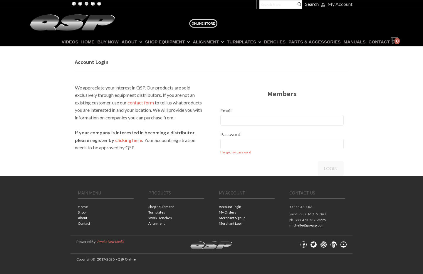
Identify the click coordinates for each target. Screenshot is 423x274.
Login (331, 168)
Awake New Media (110, 241)
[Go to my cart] (395, 42)
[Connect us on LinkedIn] (92, 3)
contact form (140, 102)
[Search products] (280, 4)
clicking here (128, 140)
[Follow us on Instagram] (86, 3)
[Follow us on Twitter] (80, 3)
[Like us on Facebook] (74, 3)
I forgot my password (235, 152)
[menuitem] (68, 42)
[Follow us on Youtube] (99, 3)
